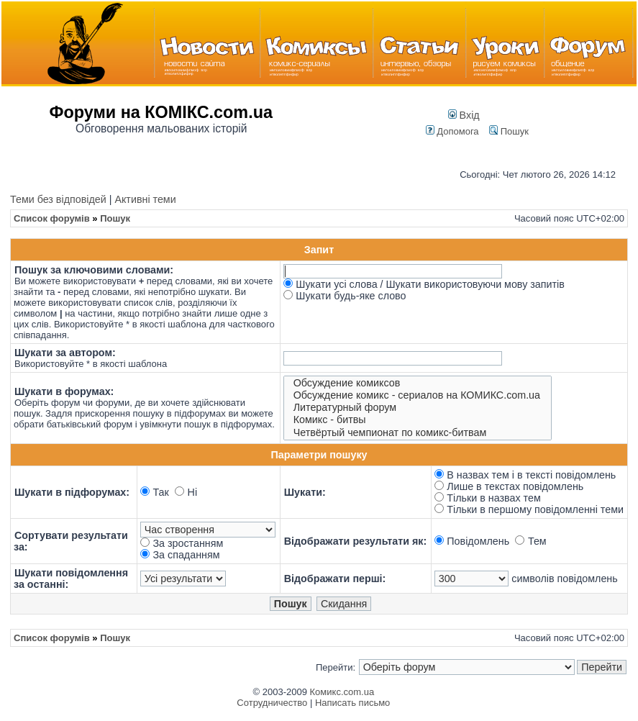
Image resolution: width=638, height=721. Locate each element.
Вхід (464, 115)
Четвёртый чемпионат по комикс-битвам (418, 433)
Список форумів (52, 218)
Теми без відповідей (58, 199)
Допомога (452, 131)
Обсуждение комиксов (418, 383)
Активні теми (145, 199)
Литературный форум (418, 408)
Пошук (509, 131)
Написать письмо (352, 702)
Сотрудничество (272, 702)
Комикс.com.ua (342, 691)
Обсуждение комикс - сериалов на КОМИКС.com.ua (418, 395)
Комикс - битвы (418, 420)
